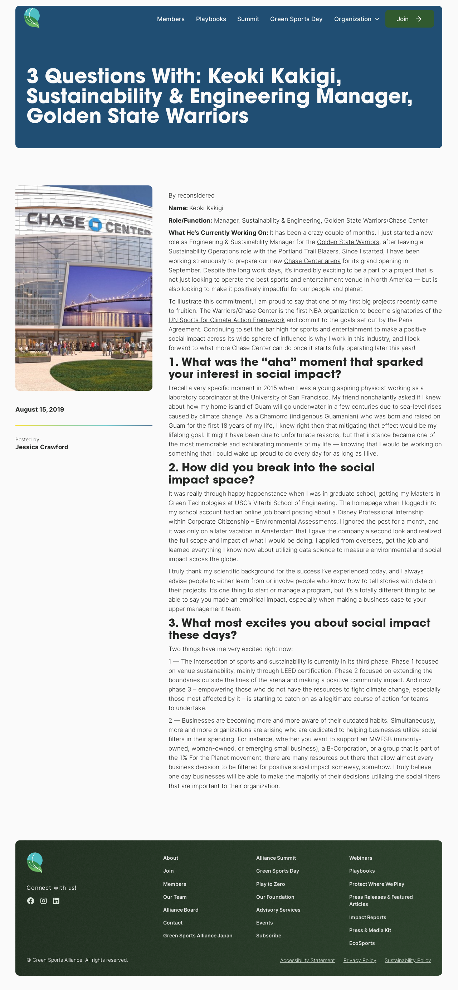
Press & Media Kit (370, 930)
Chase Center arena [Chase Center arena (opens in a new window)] (312, 260)
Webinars (361, 858)
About (171, 858)
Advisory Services (279, 910)
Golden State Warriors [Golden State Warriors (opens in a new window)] (348, 242)
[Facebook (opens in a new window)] (31, 901)
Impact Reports (368, 917)
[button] (356, 19)
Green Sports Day (297, 18)
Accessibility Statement (307, 960)
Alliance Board (181, 910)
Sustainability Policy (408, 960)
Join (169, 871)
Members (171, 18)
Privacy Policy (360, 960)
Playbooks (211, 18)
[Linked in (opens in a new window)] (56, 901)
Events (265, 923)
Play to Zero (271, 884)
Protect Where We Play (377, 884)
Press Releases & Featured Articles (381, 900)
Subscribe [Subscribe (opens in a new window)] (269, 935)
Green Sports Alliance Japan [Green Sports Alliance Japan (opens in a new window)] (198, 935)
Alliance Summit (276, 858)
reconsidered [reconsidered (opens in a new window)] (196, 195)
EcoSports (362, 943)
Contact (173, 923)
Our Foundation (276, 897)
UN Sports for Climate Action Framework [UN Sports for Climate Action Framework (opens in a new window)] (227, 319)
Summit (248, 18)
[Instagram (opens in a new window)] (43, 901)
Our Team (175, 897)
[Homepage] (32, 17)
